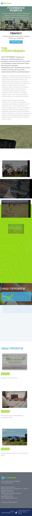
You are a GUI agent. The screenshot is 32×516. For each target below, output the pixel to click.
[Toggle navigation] (29, 3)
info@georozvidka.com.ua (11, 498)
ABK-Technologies (13, 502)
